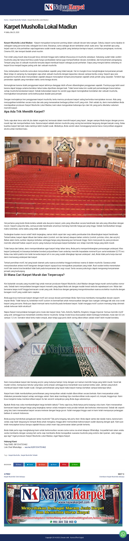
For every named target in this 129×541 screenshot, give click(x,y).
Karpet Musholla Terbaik (18, 20)
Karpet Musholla (14, 455)
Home (6, 20)
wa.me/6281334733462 (35, 447)
